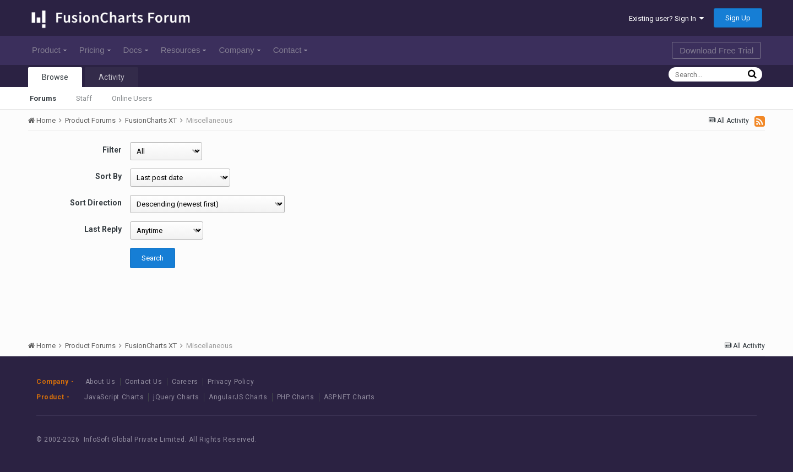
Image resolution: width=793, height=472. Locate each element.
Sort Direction (96, 202)
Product (49, 50)
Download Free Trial (716, 50)
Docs (135, 50)
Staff (84, 98)
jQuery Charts (176, 397)
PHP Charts (295, 397)
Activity (111, 77)
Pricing (95, 50)
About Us (100, 382)
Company (239, 50)
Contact (290, 50)
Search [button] (153, 258)
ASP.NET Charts (349, 397)
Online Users (132, 98)
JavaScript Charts (114, 397)
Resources (184, 50)
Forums (43, 98)
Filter (112, 149)
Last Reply (103, 229)
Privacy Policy (231, 382)
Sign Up (738, 18)
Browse (55, 77)
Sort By (108, 176)
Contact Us (143, 382)
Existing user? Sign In (666, 18)
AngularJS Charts (238, 397)
